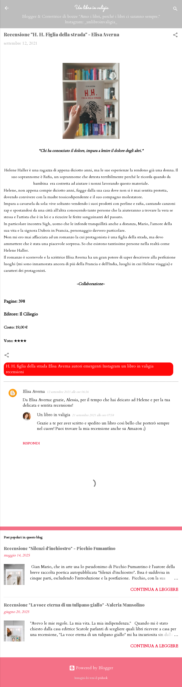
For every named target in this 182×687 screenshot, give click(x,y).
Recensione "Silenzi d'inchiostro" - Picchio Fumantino (59, 548)
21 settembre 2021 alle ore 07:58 (93, 415)
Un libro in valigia (91, 8)
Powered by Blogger (91, 668)
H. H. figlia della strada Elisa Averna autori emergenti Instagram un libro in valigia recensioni (80, 369)
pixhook (103, 678)
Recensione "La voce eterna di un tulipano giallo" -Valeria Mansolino (74, 605)
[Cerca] (175, 9)
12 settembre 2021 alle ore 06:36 (68, 392)
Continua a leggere (154, 589)
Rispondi (31, 443)
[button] (175, 35)
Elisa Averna (34, 391)
